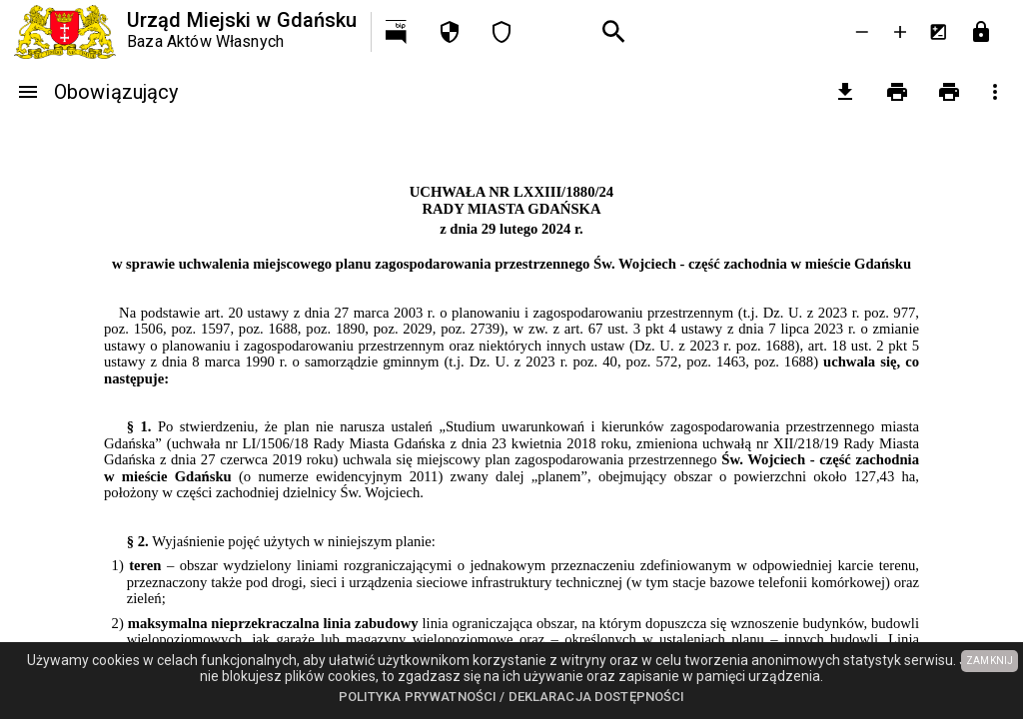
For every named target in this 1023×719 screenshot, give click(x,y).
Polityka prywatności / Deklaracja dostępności (512, 696)
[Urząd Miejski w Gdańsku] (185, 32)
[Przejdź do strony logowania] (981, 32)
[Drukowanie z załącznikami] (949, 92)
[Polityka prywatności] (450, 32)
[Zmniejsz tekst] (862, 32)
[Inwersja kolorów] (938, 32)
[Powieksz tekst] (900, 32)
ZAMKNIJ (989, 660)
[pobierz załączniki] (845, 92)
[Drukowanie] (897, 92)
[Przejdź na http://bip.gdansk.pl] (398, 32)
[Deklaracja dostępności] (501, 32)
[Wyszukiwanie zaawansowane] (614, 32)
